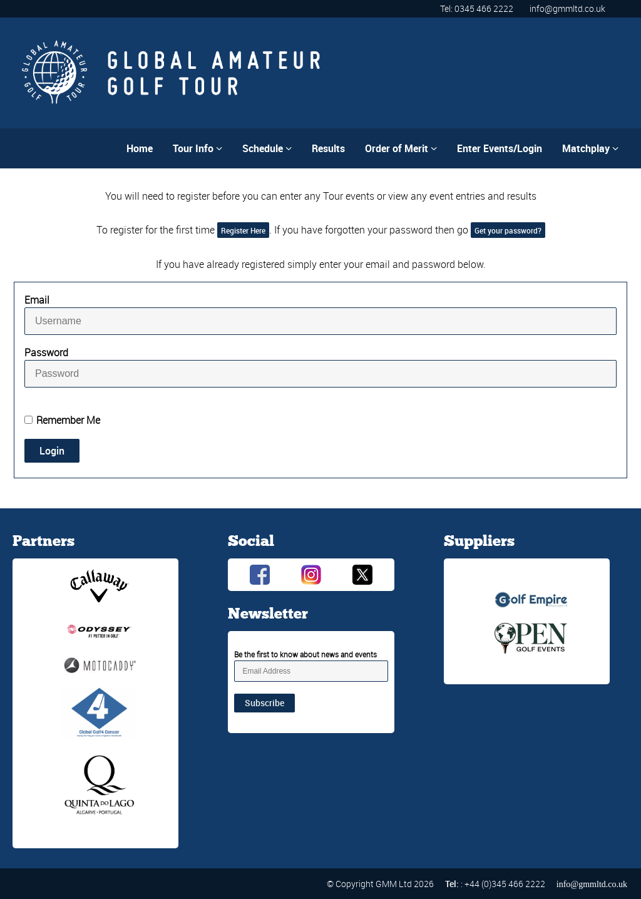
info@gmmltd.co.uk (567, 8)
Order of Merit (401, 148)
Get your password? (507, 230)
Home (139, 148)
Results (328, 148)
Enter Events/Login (499, 148)
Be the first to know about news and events (305, 654)
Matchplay (590, 148)
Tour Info (197, 148)
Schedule (267, 148)
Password (46, 352)
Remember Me (68, 420)
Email (36, 300)
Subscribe (264, 703)
